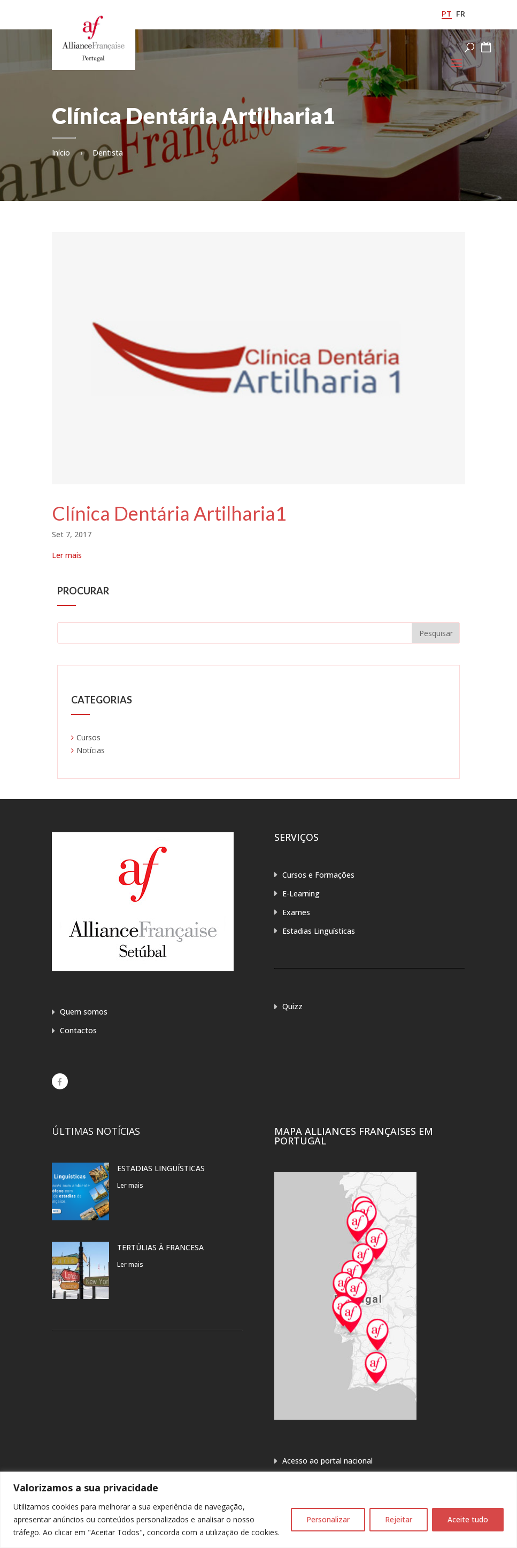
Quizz (292, 1006)
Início (61, 153)
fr (460, 13)
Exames (296, 912)
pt (447, 13)
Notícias (90, 750)
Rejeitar (398, 1519)
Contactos (78, 1030)
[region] (258, 1510)
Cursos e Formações (318, 875)
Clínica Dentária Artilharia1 (169, 513)
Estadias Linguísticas (318, 931)
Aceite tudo (467, 1519)
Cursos (88, 737)
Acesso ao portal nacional (327, 1461)
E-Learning (301, 893)
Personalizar (328, 1519)
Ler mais (67, 555)
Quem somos (83, 1012)
